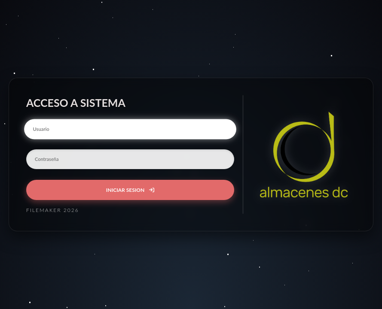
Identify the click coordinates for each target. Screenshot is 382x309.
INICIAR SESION (130, 190)
